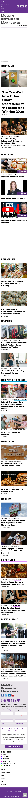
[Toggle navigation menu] (25, 795)
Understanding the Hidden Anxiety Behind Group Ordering (12, 283)
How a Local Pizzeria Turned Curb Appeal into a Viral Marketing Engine (13, 523)
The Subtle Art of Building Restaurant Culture (12, 372)
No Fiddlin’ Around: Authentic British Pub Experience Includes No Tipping (14, 345)
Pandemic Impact (18, 639)
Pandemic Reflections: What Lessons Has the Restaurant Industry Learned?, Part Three (13, 644)
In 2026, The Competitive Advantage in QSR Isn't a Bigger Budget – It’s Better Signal (13, 405)
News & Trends (17, 279)
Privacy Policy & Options (10, 710)
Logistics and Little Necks (12, 177)
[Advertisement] (14, 46)
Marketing (16, 518)
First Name (4, 716)
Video (16, 174)
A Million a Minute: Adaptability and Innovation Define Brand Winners (13, 311)
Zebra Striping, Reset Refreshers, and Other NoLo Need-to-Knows (13, 610)
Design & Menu (17, 579)
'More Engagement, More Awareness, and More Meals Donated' (13, 551)
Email (3, 723)
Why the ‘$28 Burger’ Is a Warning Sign (12, 490)
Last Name (18, 716)
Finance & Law (17, 461)
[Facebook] (18, 6)
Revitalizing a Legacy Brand (13, 198)
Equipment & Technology (20, 399)
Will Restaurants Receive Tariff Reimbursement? (12, 464)
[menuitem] (2, 1)
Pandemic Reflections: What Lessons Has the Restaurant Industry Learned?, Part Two (13, 674)
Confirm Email (19, 723)
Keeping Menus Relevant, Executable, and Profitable (12, 583)
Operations (19, 89)
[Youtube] (26, 6)
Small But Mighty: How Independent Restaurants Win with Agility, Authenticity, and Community (14, 142)
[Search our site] (12, 28)
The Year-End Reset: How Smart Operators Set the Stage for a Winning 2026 (13, 101)
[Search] (25, 28)
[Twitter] (21, 6)
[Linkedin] (23, 6)
